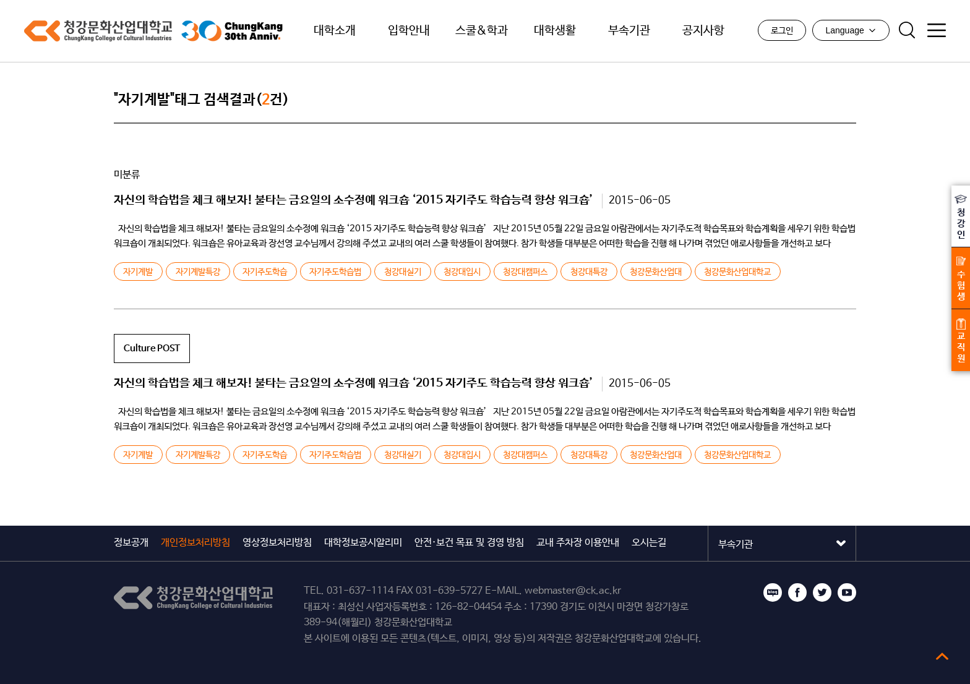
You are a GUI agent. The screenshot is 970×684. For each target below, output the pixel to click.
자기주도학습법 (335, 272)
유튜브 (847, 592)
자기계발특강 (198, 272)
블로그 (772, 592)
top (942, 656)
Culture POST (152, 348)
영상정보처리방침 (277, 543)
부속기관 (629, 31)
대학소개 (335, 31)
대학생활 (555, 31)
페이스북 (797, 592)
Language (850, 30)
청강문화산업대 (656, 272)
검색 (907, 30)
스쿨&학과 (481, 31)
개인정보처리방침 (195, 543)
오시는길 (649, 543)
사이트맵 (936, 30)
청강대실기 (402, 272)
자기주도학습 (264, 272)
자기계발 (138, 272)
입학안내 (409, 31)
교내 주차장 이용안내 (577, 543)
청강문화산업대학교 (98, 30)
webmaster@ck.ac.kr (573, 591)
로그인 (782, 31)
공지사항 (703, 31)
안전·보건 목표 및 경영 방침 (469, 543)
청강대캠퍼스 (525, 272)
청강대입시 (462, 272)
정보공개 (131, 543)
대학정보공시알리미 (363, 543)
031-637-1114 (360, 591)
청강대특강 (588, 272)
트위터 (822, 592)
